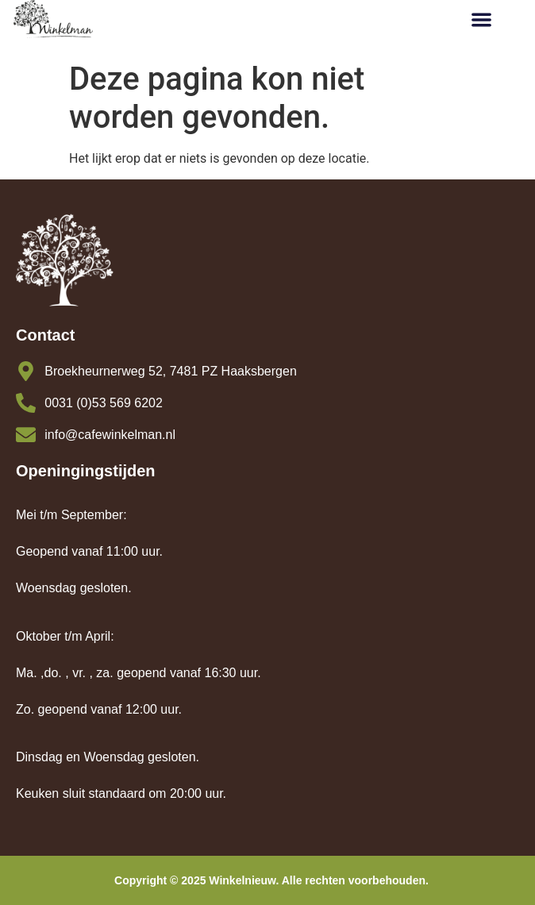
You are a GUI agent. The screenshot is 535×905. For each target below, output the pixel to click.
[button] (481, 19)
